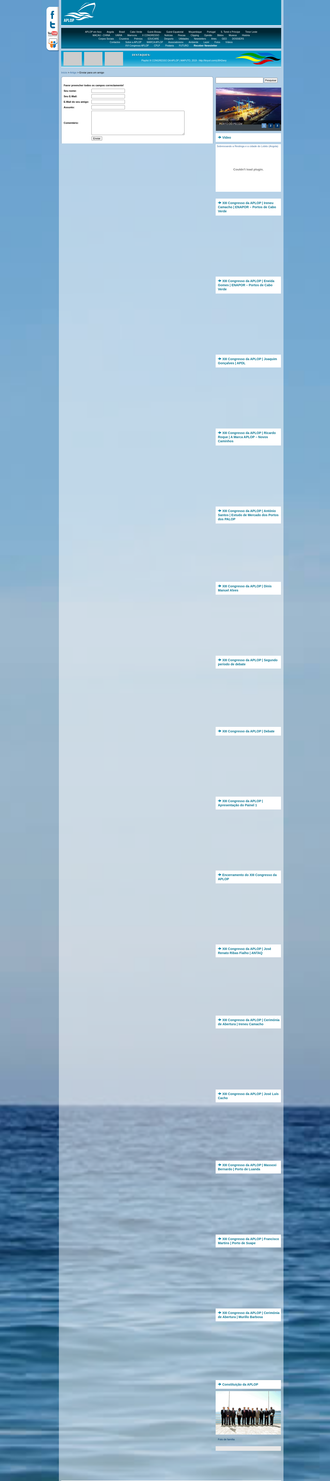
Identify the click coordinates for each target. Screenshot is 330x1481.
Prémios (138, 39)
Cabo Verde (136, 32)
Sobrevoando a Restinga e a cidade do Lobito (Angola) (247, 146)
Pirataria (169, 45)
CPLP (157, 45)
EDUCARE (153, 39)
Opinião (208, 35)
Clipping (195, 35)
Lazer (206, 42)
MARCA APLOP (155, 42)
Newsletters (200, 39)
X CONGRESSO (150, 35)
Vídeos (229, 42)
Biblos (220, 35)
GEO (224, 39)
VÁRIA (118, 35)
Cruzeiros (124, 39)
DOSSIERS (238, 39)
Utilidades (184, 39)
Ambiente (193, 42)
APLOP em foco (93, 32)
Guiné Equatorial (175, 32)
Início (64, 72)
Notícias (169, 35)
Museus (233, 35)
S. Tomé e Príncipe (230, 32)
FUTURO (184, 45)
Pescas (181, 35)
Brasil (122, 32)
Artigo (73, 72)
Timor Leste (251, 32)
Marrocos (132, 35)
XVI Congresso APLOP (137, 45)
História (246, 35)
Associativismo (175, 42)
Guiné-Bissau (154, 32)
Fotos (217, 42)
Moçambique (195, 32)
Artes (214, 39)
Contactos (115, 42)
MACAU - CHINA (101, 35)
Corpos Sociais (106, 39)
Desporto (168, 39)
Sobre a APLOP (133, 42)
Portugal (211, 32)
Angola (110, 32)
